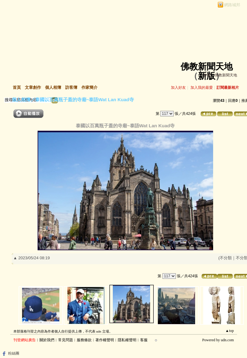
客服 (144, 340)
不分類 (226, 258)
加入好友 (178, 87)
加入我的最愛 (201, 87)
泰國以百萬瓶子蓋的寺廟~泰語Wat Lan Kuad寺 (84, 99)
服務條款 (84, 340)
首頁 (17, 87)
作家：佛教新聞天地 (220, 75)
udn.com (227, 340)
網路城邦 (232, 4)
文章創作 (33, 87)
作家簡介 (89, 87)
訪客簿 (71, 87)
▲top (229, 331)
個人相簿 (53, 87)
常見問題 (65, 340)
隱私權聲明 (127, 340)
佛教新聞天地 (207, 66)
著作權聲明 (104, 340)
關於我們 (46, 340)
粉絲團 (13, 353)
